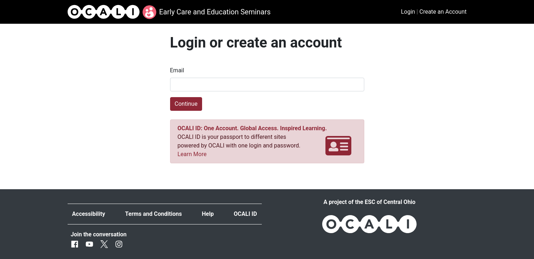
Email (177, 70)
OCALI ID (245, 213)
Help (208, 213)
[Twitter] (104, 244)
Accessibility (88, 213)
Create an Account (442, 11)
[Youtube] (89, 244)
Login (408, 11)
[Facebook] (74, 244)
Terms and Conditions (153, 213)
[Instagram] (119, 244)
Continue (186, 103)
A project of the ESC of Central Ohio (370, 202)
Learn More (192, 154)
